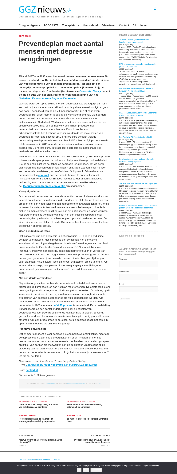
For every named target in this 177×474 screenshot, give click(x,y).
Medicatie (32, 401)
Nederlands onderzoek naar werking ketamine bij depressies (84, 405)
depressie (71, 383)
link (100, 383)
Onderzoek (42, 401)
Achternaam (124, 272)
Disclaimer (56, 459)
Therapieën (69, 25)
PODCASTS (51, 25)
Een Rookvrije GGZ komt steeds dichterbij (135, 137)
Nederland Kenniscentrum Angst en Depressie (47, 98)
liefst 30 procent (62, 305)
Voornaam (123, 259)
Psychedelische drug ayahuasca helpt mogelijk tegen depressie (91, 441)
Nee (86, 470)
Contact (124, 25)
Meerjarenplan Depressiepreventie (44, 185)
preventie (80, 383)
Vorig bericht (28, 435)
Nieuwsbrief (90, 25)
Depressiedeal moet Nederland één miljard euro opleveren (61, 364)
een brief (43, 175)
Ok (79, 470)
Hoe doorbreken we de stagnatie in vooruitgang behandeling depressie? (37, 420)
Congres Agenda (29, 25)
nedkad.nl (32, 370)
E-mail (122, 284)
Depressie (25, 36)
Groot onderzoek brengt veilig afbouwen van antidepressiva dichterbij (38, 405)
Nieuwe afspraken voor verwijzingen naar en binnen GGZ (41, 441)
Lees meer (96, 470)
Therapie (32, 415)
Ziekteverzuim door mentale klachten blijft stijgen (138, 183)
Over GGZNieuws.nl (27, 459)
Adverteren (108, 25)
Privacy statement (43, 459)
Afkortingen (140, 25)
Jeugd (78, 415)
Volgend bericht (100, 435)
